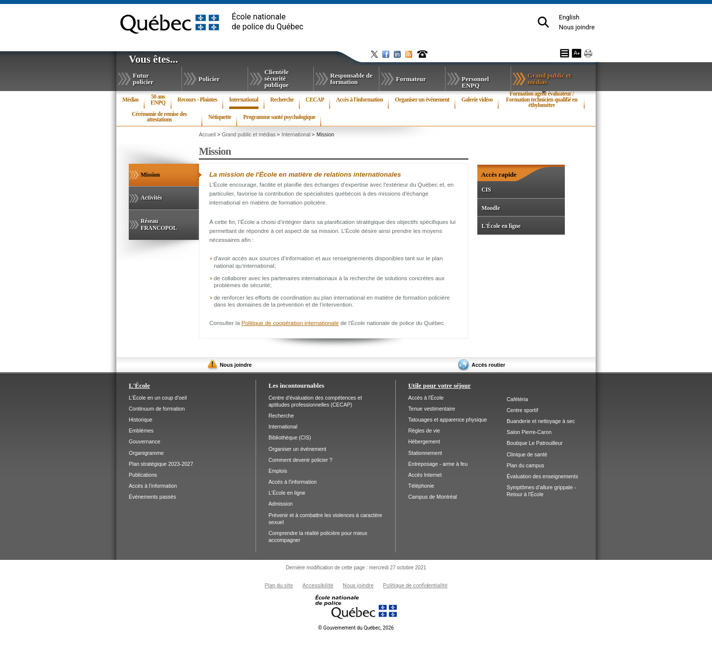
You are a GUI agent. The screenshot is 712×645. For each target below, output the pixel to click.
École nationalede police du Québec (267, 21)
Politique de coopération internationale (290, 323)
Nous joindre (577, 27)
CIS (486, 190)
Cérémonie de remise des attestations (159, 117)
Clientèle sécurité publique (277, 78)
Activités (151, 198)
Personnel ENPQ (475, 82)
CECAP (315, 100)
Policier (208, 79)
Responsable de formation (351, 79)
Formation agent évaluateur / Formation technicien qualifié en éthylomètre (542, 99)
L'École (139, 385)
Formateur (411, 79)
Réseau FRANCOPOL (159, 224)
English (569, 17)
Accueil (207, 134)
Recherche (282, 100)
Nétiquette (219, 117)
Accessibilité (317, 585)
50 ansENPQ (158, 100)
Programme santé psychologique (279, 117)
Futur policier (143, 79)
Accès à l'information (359, 100)
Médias (130, 100)
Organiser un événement (422, 100)
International (244, 102)
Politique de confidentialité (415, 585)
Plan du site (279, 585)
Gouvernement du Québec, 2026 (356, 628)
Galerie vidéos (477, 100)
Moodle (490, 208)
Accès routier (488, 365)
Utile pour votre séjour (439, 385)
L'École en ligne (501, 226)
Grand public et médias (549, 80)
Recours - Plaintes (197, 100)
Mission (161, 179)
